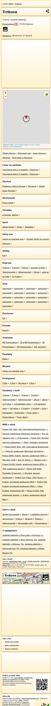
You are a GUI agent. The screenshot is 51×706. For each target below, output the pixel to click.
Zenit (44, 409)
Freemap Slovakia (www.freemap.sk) (15, 703)
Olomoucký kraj (24, 153)
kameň (5, 330)
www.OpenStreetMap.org (30, 698)
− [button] (5, 97)
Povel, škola (32, 413)
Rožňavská (7, 413)
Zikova (36, 272)
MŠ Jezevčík (39, 347)
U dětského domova (38, 514)
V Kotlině (25, 409)
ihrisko (19, 227)
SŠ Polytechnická (24, 347)
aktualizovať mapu (15, 561)
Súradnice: (7, 36)
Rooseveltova (10, 24)
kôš (3, 256)
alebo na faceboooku (12, 645)
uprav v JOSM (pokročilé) (31, 561)
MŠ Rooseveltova (9, 342)
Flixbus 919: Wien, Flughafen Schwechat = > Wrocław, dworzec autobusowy (22, 473)
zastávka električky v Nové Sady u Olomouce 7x (22, 535)
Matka (5, 359)
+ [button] (5, 93)
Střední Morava (8, 153)
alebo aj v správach (11, 649)
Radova (38, 519)
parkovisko (6, 289)
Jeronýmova (7, 519)
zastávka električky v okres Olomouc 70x (19, 540)
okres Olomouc (39, 153)
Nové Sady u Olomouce (22, 158)
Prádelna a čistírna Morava (13, 186)
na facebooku (18, 678)
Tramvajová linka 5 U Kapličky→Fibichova (20, 174)
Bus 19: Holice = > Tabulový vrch (32, 460)
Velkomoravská (8, 272)
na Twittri (21, 679)
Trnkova (18, 4)
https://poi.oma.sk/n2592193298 (12, 146)
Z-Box (5, 383)
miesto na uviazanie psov (13, 239)
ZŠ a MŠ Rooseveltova (30, 342)
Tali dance (32, 186)
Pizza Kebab (7, 203)
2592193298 (44, 561)
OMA (10, 4)
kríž (3, 318)
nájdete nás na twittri (12, 642)
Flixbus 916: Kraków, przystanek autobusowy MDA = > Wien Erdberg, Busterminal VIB (24, 486)
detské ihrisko (8, 227)
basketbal (29, 227)
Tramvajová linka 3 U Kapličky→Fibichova (20, 170)
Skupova (28, 519)
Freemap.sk (31, 145)
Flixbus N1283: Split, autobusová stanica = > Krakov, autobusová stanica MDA (24, 495)
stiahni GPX (6, 565)
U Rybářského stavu (22, 404)
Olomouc (6, 158)
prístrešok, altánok (10, 215)
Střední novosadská (10, 514)
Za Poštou (16, 277)
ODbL (20, 700)
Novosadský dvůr (25, 523)
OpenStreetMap (19, 145)
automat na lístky (38, 268)
